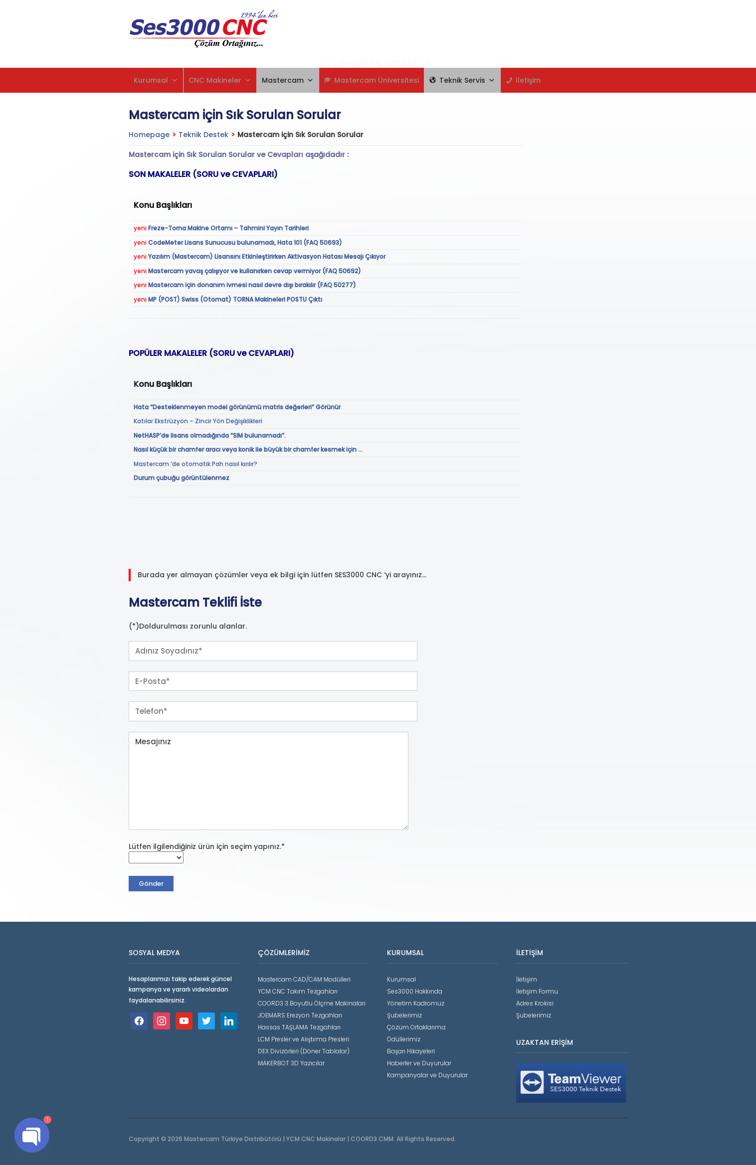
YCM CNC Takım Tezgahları (298, 991)
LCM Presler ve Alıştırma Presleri (303, 1039)
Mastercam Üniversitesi (376, 80)
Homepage (149, 135)
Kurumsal (156, 80)
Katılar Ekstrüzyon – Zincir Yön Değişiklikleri (198, 421)
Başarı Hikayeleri (411, 1051)
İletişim (528, 80)
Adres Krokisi (535, 1003)
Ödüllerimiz (403, 1039)
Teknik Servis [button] (467, 80)
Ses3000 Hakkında (414, 991)
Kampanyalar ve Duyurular (427, 1075)
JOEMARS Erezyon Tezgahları (300, 1015)
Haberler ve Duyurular (419, 1063)
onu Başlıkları (165, 384)
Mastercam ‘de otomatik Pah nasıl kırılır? (195, 464)
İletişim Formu (537, 991)
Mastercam (288, 80)
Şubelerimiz (404, 1015)
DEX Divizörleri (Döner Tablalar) (304, 1051)
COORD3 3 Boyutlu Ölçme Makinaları (312, 1003)
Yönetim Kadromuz (415, 1003)
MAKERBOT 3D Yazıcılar (291, 1063)
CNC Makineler (220, 80)
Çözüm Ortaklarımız (416, 1027)
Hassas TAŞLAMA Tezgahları (299, 1027)
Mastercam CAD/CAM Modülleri (304, 979)
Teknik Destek (203, 135)
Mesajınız (268, 781)
